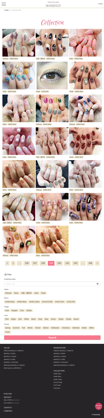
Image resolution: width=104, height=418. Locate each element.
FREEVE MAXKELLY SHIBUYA (13, 350)
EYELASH (57, 388)
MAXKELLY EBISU (10, 353)
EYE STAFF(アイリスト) (11, 403)
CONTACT (8, 408)
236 (27, 263)
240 (59, 263)
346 (90, 263)
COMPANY (8, 411)
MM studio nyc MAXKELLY (13, 368)
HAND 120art (58, 379)
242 (75, 263)
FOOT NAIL (57, 385)
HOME (6, 10)
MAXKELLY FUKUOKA (11, 362)
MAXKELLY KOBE (9, 359)
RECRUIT (8, 397)
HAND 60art (57, 373)
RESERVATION (60, 348)
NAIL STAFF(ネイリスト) (11, 400)
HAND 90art (57, 376)
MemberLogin (99, 407)
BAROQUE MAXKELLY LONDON (14, 365)
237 (35, 263)
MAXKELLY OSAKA (10, 356)
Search (52, 337)
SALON (7, 348)
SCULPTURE (58, 382)
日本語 (100, 4)
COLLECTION (59, 371)
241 (67, 263)
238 (43, 263)
